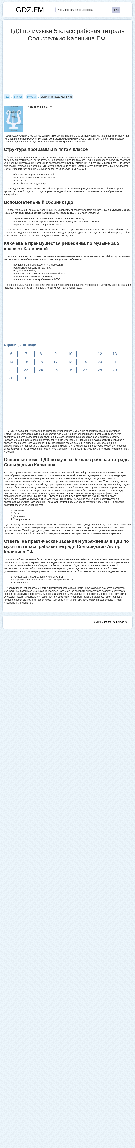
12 (100, 354)
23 (26, 370)
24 (41, 370)
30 (11, 378)
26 (70, 370)
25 (55, 370)
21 (114, 362)
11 (85, 354)
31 (26, 378)
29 (114, 370)
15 (26, 362)
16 (41, 362)
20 (100, 362)
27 (85, 370)
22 (11, 370)
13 (114, 354)
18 (70, 362)
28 (100, 370)
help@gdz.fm (120, 622)
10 (70, 354)
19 (85, 362)
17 (55, 362)
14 (11, 362)
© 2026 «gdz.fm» (103, 622)
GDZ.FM (30, 10)
